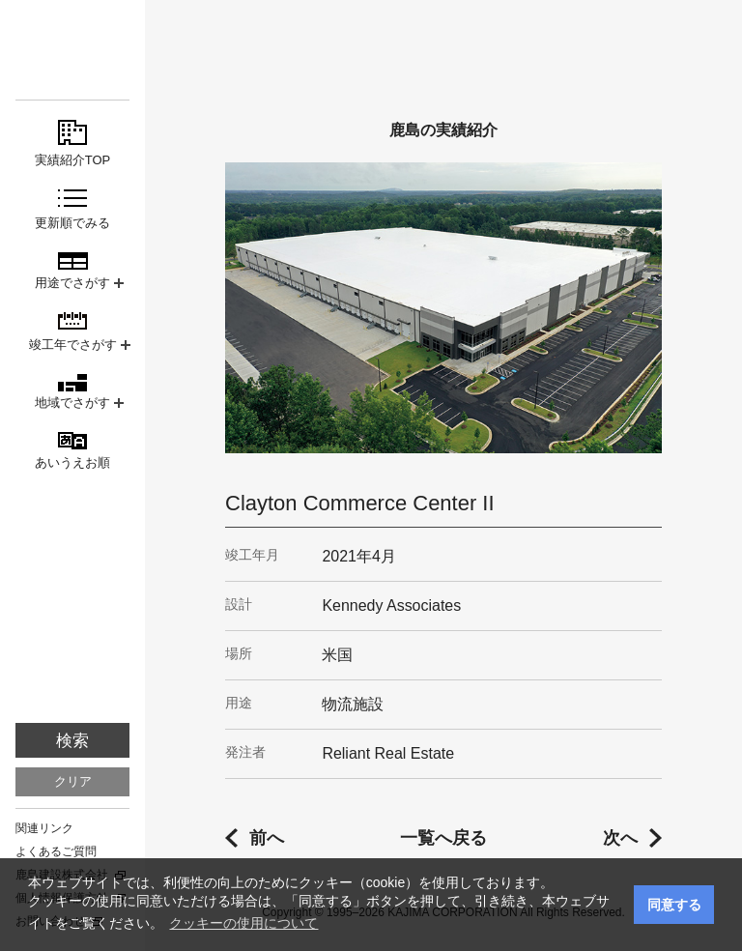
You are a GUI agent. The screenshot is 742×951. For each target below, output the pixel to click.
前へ (266, 838)
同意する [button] (674, 904)
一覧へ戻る (443, 838)
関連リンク (44, 828)
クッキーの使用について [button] (243, 923)
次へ (620, 838)
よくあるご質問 (56, 851)
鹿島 (72, 50)
